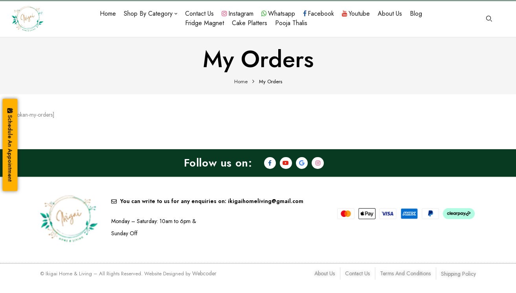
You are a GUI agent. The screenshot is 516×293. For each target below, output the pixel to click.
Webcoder (204, 273)
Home (241, 81)
